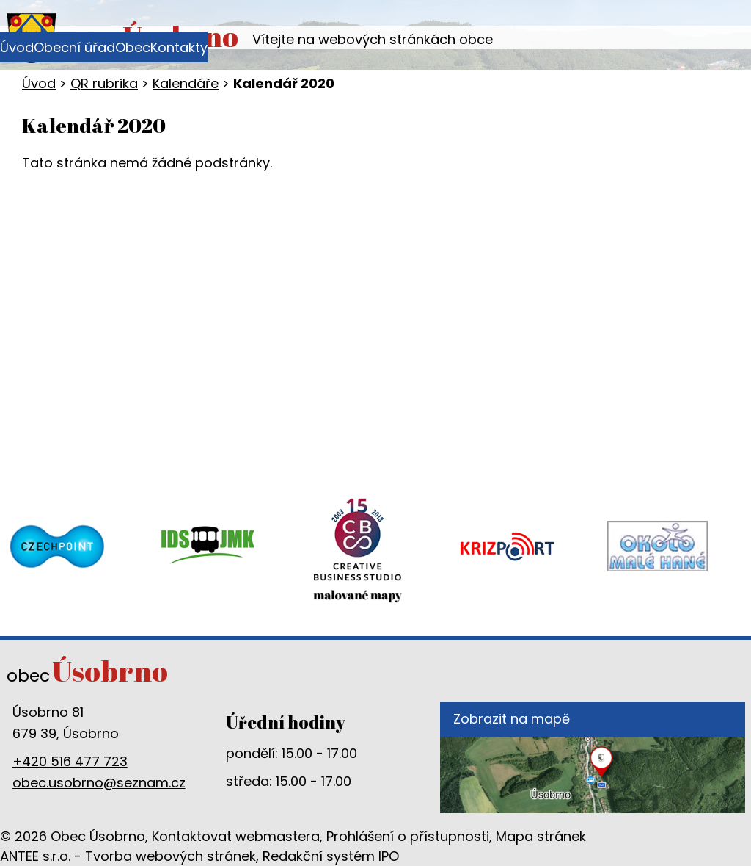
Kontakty (179, 47)
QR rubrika (104, 83)
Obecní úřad (74, 47)
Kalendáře (186, 83)
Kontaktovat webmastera (236, 836)
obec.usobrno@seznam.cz (99, 782)
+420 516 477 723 (70, 761)
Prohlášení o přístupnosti (407, 836)
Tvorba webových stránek (170, 856)
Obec (132, 47)
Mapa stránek (541, 836)
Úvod (17, 47)
